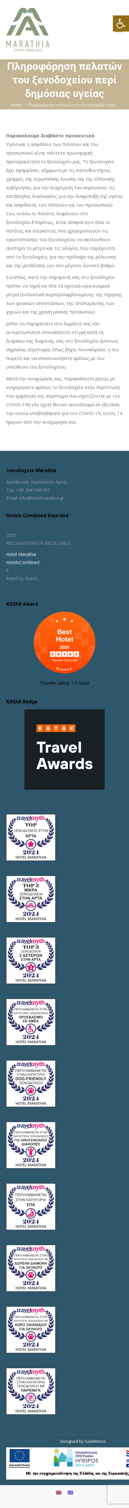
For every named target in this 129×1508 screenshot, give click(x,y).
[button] (121, 23)
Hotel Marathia (21, 554)
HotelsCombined (23, 562)
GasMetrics (95, 1441)
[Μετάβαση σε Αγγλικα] (58, 1492)
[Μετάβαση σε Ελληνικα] (70, 1492)
